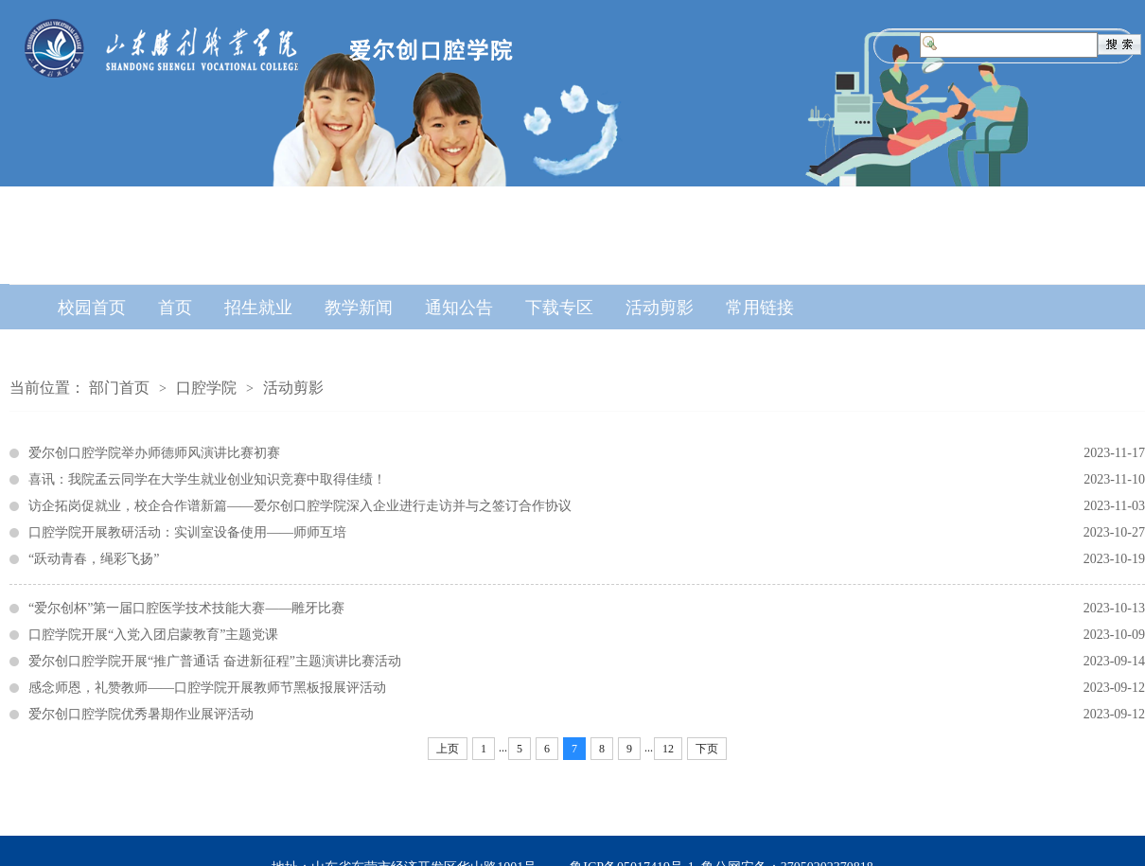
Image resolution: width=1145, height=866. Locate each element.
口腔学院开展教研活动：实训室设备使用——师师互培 (586, 533)
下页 (707, 748)
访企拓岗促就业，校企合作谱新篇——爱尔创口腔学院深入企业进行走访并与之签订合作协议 (586, 506)
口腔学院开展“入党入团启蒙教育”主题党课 (586, 635)
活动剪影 (293, 388)
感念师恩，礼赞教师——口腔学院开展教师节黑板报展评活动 (586, 688)
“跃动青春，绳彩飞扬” (586, 559)
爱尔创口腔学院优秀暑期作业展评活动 (586, 714)
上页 (447, 748)
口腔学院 (206, 388)
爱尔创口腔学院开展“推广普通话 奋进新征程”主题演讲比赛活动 (586, 661)
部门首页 (119, 388)
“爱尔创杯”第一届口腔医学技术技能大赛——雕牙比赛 (586, 608)
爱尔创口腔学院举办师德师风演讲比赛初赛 (586, 453)
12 (668, 748)
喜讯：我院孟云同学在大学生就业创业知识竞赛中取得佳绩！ (586, 480)
